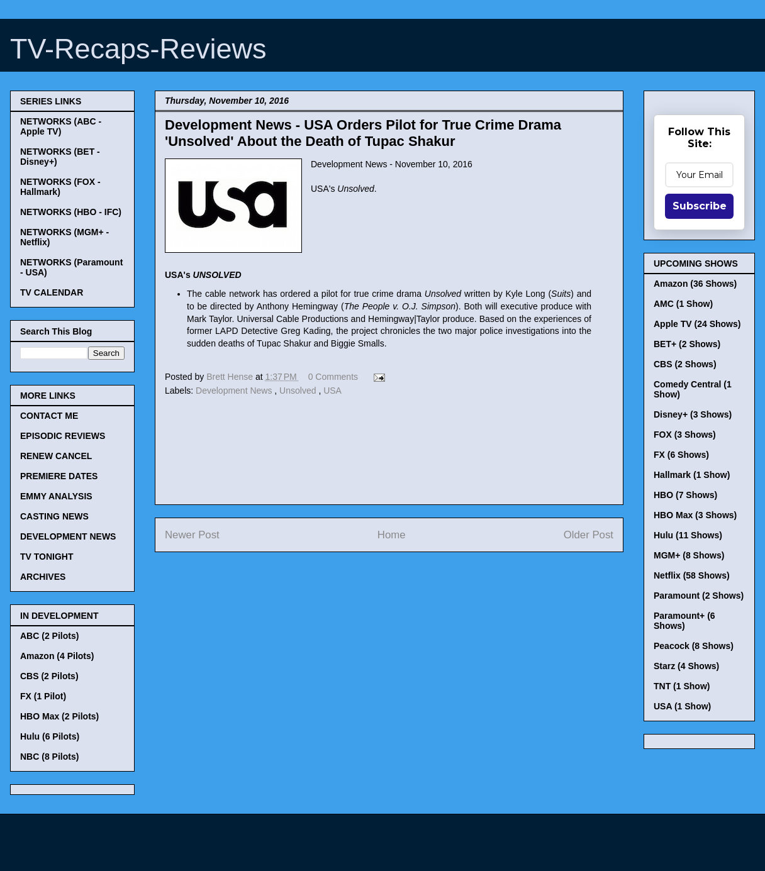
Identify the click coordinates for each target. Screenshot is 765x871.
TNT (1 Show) (682, 686)
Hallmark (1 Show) (692, 475)
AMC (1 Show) (683, 304)
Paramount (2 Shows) (699, 596)
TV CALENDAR (51, 292)
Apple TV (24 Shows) (697, 324)
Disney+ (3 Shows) (693, 414)
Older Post (588, 535)
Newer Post (192, 535)
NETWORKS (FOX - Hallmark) (60, 187)
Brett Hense (230, 377)
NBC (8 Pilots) (49, 757)
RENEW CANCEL (56, 456)
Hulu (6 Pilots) (49, 736)
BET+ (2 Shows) (687, 344)
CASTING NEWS (54, 516)
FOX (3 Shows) (685, 435)
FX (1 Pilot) (43, 696)
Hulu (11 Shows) (688, 535)
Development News (235, 391)
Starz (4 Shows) (686, 666)
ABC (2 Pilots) (49, 636)
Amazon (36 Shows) (695, 284)
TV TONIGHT (47, 557)
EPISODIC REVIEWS (62, 436)
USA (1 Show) (682, 706)
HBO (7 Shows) (685, 495)
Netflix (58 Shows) (692, 575)
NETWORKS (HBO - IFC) (70, 212)
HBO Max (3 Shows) (695, 515)
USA (332, 391)
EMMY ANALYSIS (56, 496)
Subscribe (700, 206)
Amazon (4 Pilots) (57, 656)
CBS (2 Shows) (685, 364)
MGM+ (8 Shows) (689, 555)
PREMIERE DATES (59, 476)
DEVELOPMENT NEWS (68, 536)
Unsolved (298, 391)
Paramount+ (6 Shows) (684, 621)
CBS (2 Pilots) (49, 676)
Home (391, 535)
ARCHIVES (42, 577)
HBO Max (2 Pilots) (59, 716)
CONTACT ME (49, 416)
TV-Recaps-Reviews (138, 49)
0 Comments (333, 377)
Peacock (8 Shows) (694, 646)
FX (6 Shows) (681, 455)
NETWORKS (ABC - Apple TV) (60, 126)
